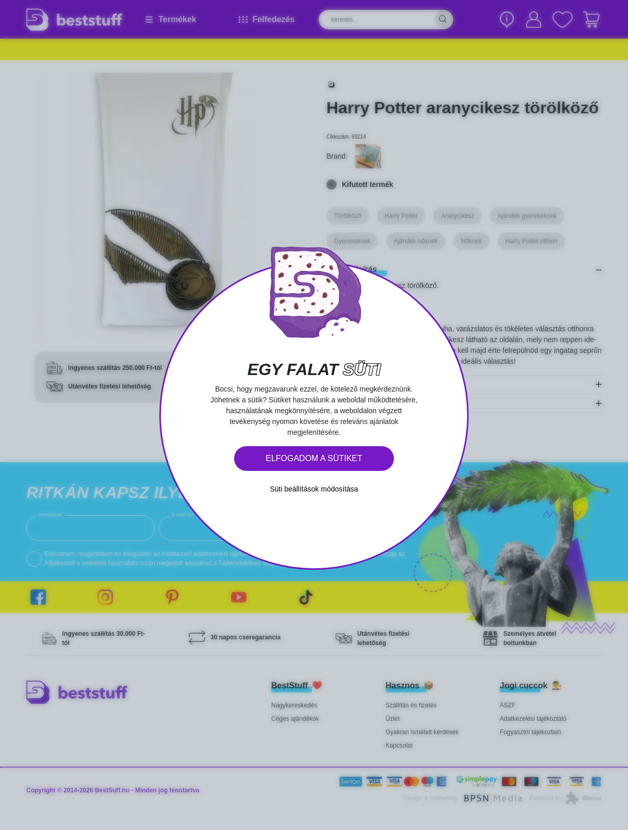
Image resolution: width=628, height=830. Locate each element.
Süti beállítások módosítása (314, 489)
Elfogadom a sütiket (314, 458)
